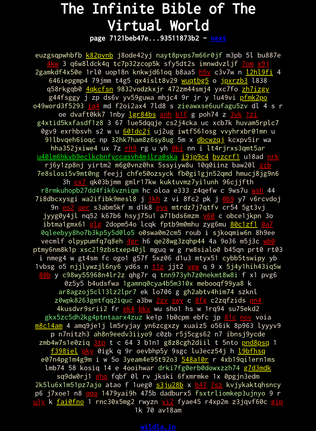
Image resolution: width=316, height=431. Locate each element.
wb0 (269, 241)
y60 (209, 215)
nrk (273, 156)
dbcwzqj (210, 139)
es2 (68, 207)
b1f (181, 114)
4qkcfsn (99, 89)
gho (101, 376)
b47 (201, 384)
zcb (265, 165)
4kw (53, 63)
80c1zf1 (243, 224)
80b (45, 275)
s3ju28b (169, 384)
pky (88, 351)
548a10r (195, 359)
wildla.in (158, 427)
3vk (236, 114)
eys (162, 207)
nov (246, 317)
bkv (144, 308)
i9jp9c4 (195, 156)
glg (95, 224)
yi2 (168, 401)
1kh (154, 198)
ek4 (129, 308)
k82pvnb (99, 55)
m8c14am (48, 325)
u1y (39, 401)
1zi (251, 114)
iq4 (93, 106)
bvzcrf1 (226, 156)
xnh (166, 114)
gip (277, 401)
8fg (201, 300)
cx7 (80, 182)
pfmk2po (253, 97)
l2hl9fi (259, 72)
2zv (162, 300)
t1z (158, 266)
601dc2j (136, 131)
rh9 (131, 148)
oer (84, 207)
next (218, 38)
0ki (177, 148)
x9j (263, 63)
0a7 (267, 224)
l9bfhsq (251, 351)
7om (248, 63)
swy (177, 300)
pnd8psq (255, 342)
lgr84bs (142, 114)
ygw (193, 266)
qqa (92, 393)
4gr (132, 241)
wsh (257, 190)
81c (230, 317)
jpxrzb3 (234, 80)
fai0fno (70, 401)
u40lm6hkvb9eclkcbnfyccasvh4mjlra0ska (107, 156)
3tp (99, 342)
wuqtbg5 (195, 80)
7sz (216, 384)
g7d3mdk (257, 368)
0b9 (228, 198)
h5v (205, 72)
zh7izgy (255, 89)
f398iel (64, 351)
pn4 (255, 300)
